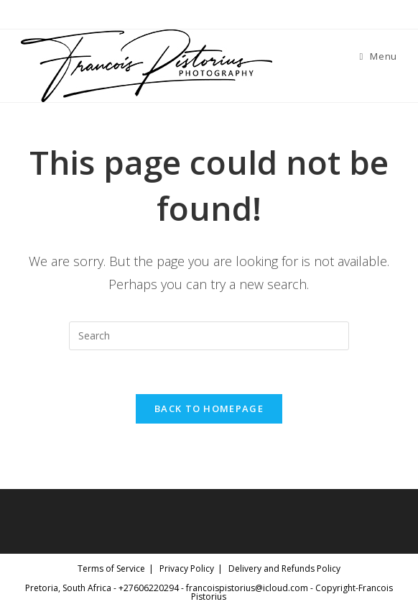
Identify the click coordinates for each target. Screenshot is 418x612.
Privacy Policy (186, 568)
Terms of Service (111, 568)
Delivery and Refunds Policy (284, 568)
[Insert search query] (209, 335)
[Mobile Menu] (378, 56)
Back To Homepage (209, 408)
